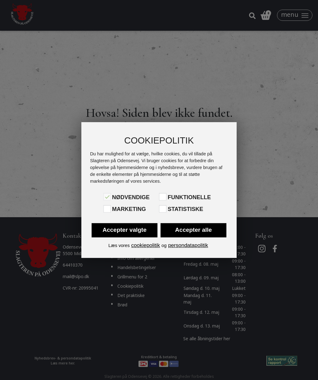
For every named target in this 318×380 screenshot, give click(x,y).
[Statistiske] (162, 209)
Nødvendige (131, 197)
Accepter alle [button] (193, 230)
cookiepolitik (145, 245)
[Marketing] (107, 209)
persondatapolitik (188, 245)
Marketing (129, 209)
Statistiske (185, 209)
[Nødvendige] (107, 196)
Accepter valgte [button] (124, 230)
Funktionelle (189, 197)
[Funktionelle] (162, 196)
